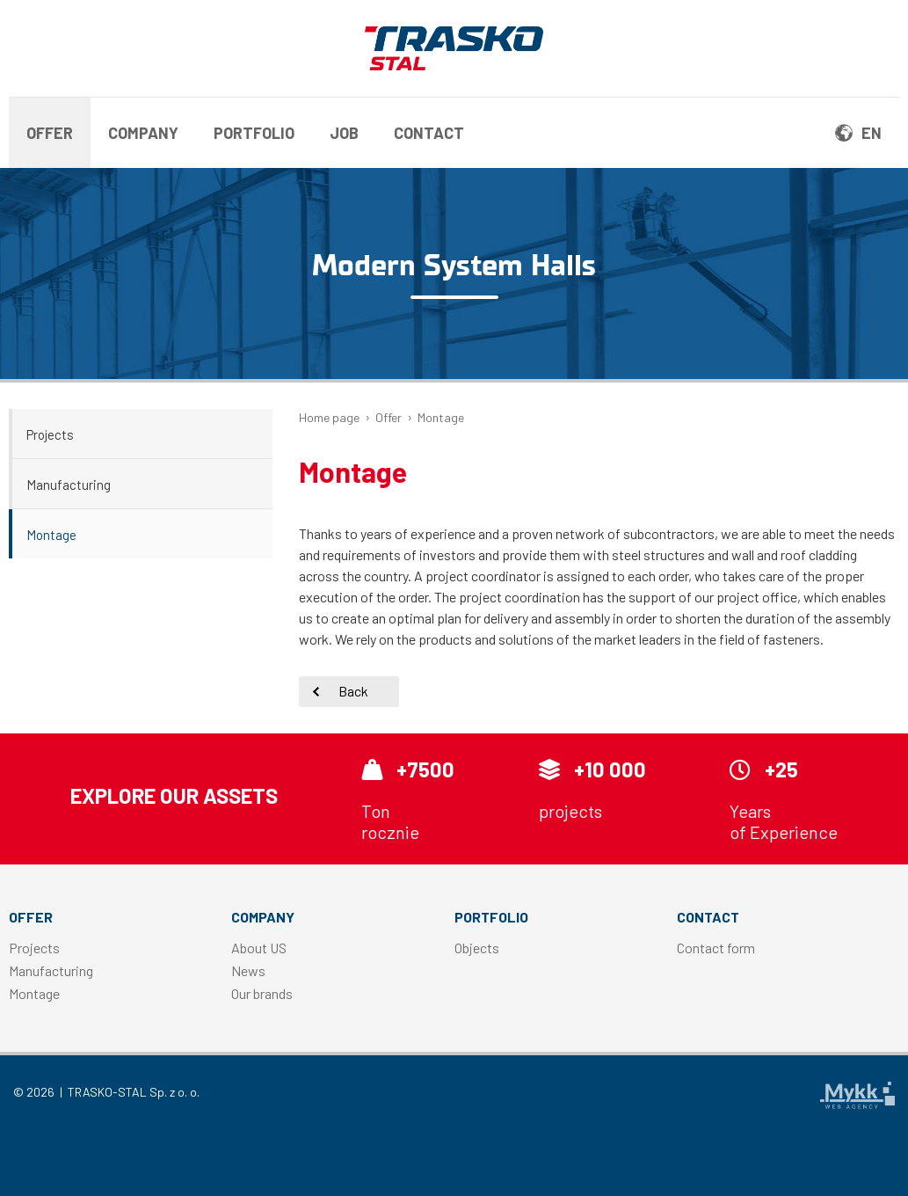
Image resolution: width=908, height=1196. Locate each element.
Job (344, 132)
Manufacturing (68, 484)
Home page (329, 417)
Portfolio (254, 132)
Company (143, 132)
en (858, 133)
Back (353, 690)
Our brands (262, 993)
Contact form (716, 947)
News (248, 970)
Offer (49, 132)
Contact (429, 132)
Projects (50, 434)
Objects (476, 947)
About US (259, 947)
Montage (51, 535)
